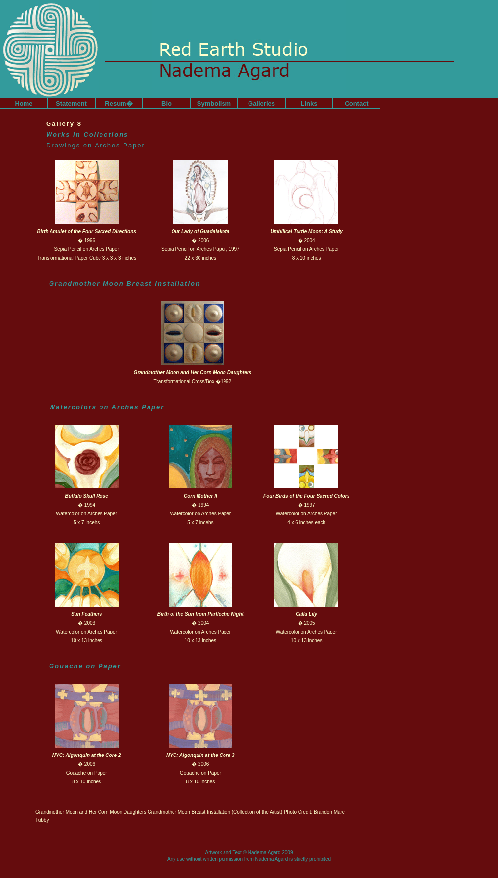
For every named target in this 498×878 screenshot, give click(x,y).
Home (23, 103)
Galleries (261, 103)
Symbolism (214, 103)
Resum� (118, 103)
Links (309, 103)
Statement (71, 103)
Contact (356, 103)
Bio (166, 103)
